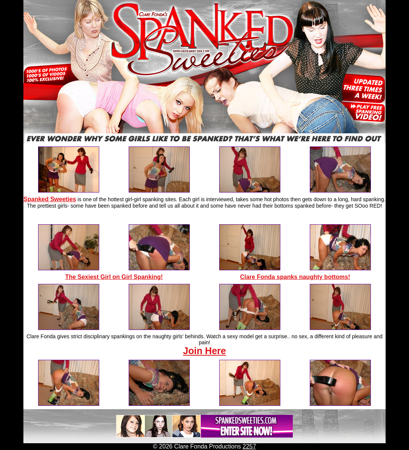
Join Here (204, 350)
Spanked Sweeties (49, 199)
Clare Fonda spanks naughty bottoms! (295, 277)
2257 (249, 446)
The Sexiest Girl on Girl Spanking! (114, 277)
